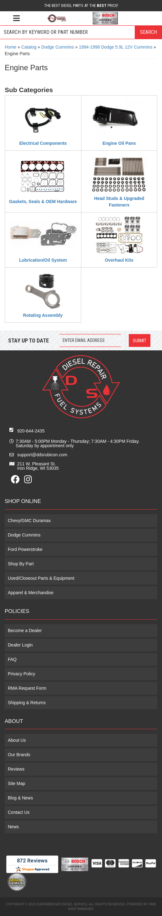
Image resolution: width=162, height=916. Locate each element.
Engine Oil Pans (119, 143)
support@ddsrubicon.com (42, 455)
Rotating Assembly (43, 315)
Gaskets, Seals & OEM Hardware (43, 201)
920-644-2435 (30, 430)
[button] (81, 32)
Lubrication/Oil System (43, 260)
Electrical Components (43, 143)
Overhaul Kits (119, 260)
